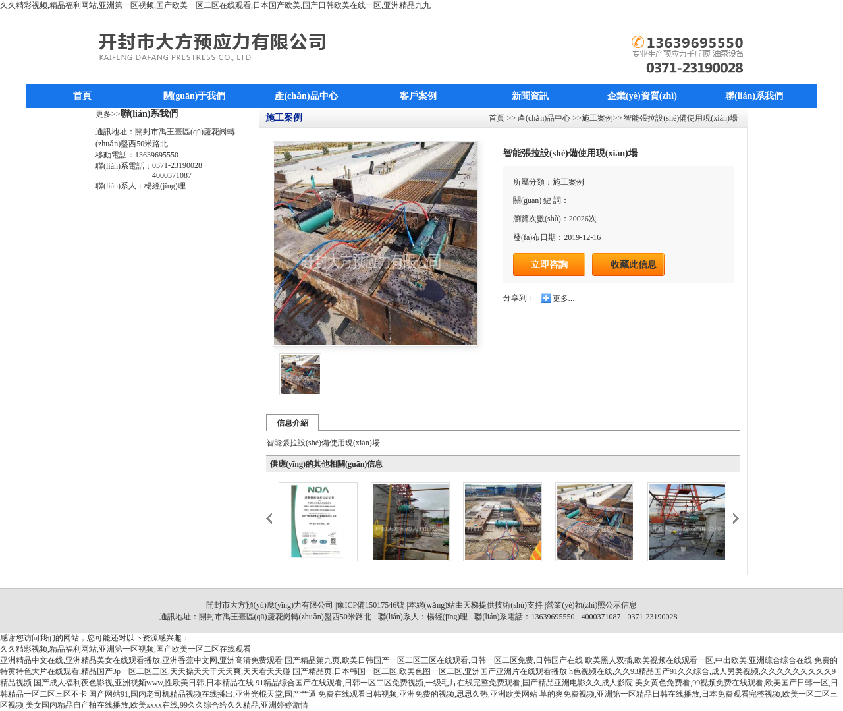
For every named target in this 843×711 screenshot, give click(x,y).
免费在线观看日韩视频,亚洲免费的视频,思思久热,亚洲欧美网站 (427, 693)
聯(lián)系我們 (754, 96)
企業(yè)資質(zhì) (642, 96)
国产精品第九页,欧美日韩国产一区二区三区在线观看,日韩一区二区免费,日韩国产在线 (434, 660)
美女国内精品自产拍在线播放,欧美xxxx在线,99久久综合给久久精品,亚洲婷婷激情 (167, 705)
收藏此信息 (634, 265)
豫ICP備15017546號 (370, 605)
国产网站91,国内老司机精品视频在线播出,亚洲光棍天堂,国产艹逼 (202, 693)
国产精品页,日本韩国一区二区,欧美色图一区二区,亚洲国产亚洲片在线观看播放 (429, 671)
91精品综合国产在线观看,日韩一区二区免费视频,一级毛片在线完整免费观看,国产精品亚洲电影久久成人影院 (444, 682)
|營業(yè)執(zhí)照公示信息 (590, 605)
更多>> (108, 114)
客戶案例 (418, 96)
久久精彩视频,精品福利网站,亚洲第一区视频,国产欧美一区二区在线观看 (125, 649)
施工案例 (597, 118)
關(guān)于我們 (194, 96)
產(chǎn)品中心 (306, 96)
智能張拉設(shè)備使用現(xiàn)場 (680, 118)
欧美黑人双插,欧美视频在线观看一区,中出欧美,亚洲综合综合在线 (698, 660)
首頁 (82, 96)
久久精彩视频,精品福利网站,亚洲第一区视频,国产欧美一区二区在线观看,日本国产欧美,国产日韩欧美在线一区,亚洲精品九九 (215, 5)
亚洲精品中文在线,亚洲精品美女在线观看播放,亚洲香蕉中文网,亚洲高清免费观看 (141, 660)
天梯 (471, 605)
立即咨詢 (549, 264)
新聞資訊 (530, 96)
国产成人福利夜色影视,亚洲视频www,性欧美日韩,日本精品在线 (144, 682)
